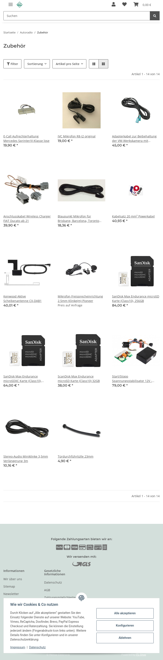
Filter (12, 64)
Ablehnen (124, 637)
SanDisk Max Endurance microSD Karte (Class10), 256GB (135, 298)
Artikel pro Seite (67, 64)
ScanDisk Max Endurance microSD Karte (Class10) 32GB (79, 378)
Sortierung (35, 64)
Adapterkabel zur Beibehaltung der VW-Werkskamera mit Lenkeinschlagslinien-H (134, 138)
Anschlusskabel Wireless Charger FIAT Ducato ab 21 (27, 218)
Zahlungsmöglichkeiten (60, 597)
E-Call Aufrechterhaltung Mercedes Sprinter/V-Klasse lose (26, 138)
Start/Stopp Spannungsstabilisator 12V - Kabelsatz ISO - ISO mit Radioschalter (132, 378)
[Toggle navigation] (10, 2)
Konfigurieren (125, 625)
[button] (113, 4)
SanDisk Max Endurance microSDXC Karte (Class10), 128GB (22, 378)
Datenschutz (53, 582)
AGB (47, 590)
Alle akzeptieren (124, 613)
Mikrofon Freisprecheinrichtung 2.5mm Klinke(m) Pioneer (80, 298)
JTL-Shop (141, 654)
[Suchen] (76, 15)
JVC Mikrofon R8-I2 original (77, 136)
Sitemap (9, 586)
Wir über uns (12, 579)
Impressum (17, 647)
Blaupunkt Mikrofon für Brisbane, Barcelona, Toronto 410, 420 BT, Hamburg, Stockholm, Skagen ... (78, 218)
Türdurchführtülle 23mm (75, 456)
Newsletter (11, 594)
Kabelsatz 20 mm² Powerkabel (133, 216)
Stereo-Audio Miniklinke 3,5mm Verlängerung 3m (25, 458)
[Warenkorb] (142, 4)
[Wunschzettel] (124, 4)
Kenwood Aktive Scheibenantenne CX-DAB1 (22, 298)
